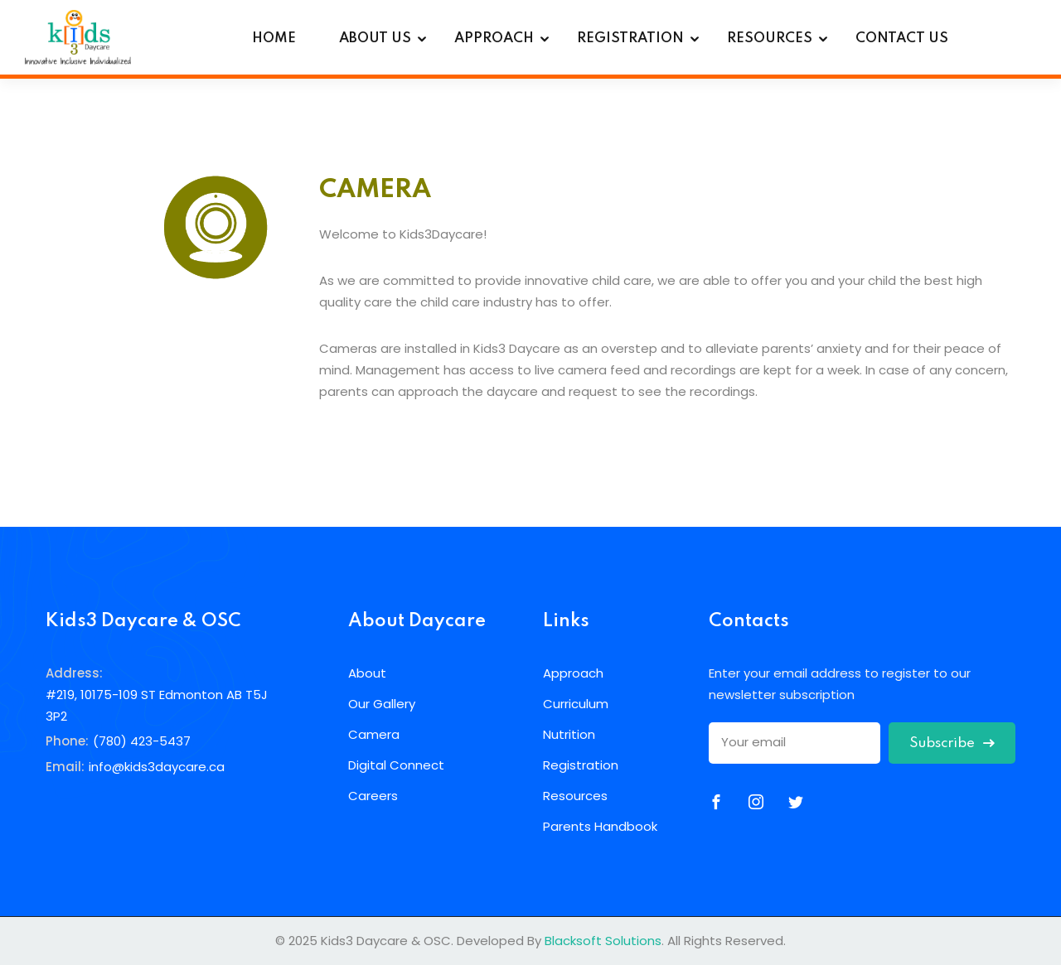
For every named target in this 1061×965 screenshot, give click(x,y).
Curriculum (575, 703)
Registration (580, 765)
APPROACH (494, 38)
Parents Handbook (600, 826)
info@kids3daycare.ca (157, 766)
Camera (374, 734)
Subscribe (952, 743)
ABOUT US (375, 38)
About (367, 673)
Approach (573, 673)
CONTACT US (901, 38)
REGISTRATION (630, 38)
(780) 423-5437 (142, 741)
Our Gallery (381, 703)
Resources (575, 795)
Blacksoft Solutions (603, 940)
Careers (373, 795)
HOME (274, 38)
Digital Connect (396, 765)
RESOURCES (769, 38)
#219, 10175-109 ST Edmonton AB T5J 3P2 (157, 705)
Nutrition (569, 734)
